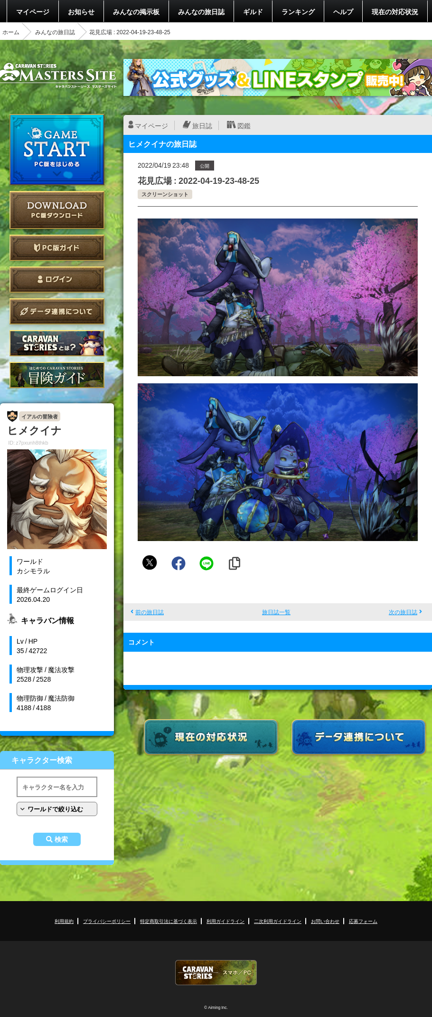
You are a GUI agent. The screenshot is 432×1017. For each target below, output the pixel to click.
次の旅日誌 (403, 612)
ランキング (298, 11)
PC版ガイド (56, 248)
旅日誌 (202, 125)
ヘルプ (343, 11)
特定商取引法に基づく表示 (168, 920)
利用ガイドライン (225, 920)
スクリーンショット (164, 194)
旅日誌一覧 (276, 612)
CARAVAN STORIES (216, 972)
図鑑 (244, 125)
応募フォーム (363, 920)
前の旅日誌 (149, 612)
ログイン (56, 279)
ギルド (253, 11)
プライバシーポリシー (107, 920)
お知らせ (81, 11)
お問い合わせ (325, 920)
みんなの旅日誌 (201, 11)
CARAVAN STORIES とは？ (56, 343)
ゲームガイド (56, 375)
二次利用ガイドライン (277, 920)
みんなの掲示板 (136, 11)
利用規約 (64, 920)
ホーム (10, 32)
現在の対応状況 (395, 11)
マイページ (32, 11)
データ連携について (56, 311)
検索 (61, 839)
